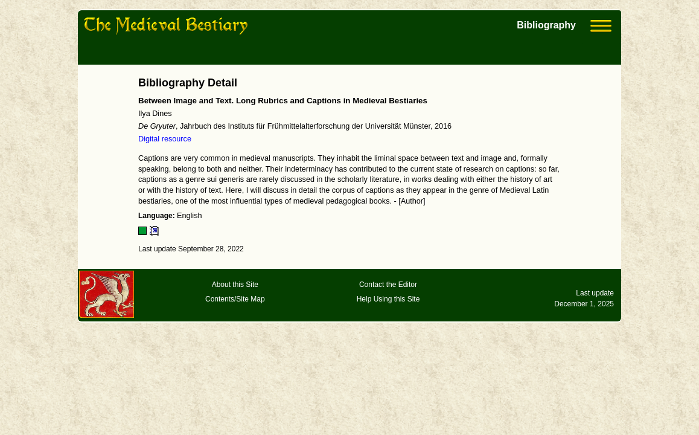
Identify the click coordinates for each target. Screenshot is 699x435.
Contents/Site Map (235, 299)
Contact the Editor (388, 284)
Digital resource (164, 139)
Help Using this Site (388, 299)
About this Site (235, 284)
